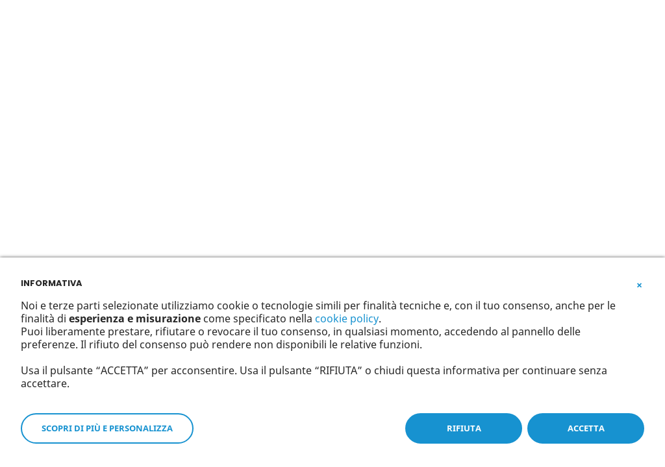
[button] (639, 282)
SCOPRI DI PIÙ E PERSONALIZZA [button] (107, 428)
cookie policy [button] (347, 318)
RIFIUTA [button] (464, 428)
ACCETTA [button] (586, 428)
